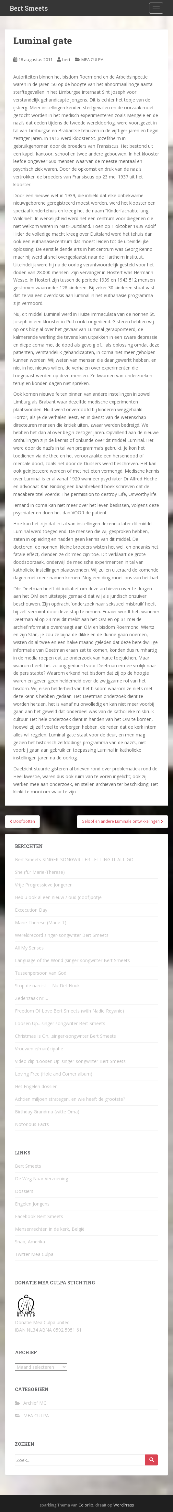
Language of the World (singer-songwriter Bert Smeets (72, 960)
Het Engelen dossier (36, 1086)
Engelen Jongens (32, 1204)
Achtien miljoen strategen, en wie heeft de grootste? (70, 1099)
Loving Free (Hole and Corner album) (53, 1074)
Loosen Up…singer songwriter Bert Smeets (60, 1023)
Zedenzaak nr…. (31, 998)
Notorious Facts (32, 1124)
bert (66, 59)
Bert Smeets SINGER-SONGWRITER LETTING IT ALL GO (74, 859)
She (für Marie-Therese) (40, 872)
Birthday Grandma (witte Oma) (47, 1112)
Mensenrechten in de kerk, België (50, 1229)
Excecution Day (31, 910)
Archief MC (34, 1403)
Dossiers (24, 1191)
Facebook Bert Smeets (39, 1216)
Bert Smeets (29, 8)
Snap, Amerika (30, 1242)
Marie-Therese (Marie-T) (40, 922)
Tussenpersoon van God (40, 973)
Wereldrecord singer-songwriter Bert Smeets (62, 935)
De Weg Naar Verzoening (41, 1178)
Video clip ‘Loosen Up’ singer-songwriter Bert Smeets (70, 1061)
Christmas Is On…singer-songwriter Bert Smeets (65, 1036)
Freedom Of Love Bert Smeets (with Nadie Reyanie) (69, 1011)
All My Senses (29, 948)
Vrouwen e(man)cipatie (39, 1049)
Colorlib (85, 1505)
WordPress (123, 1505)
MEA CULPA (92, 59)
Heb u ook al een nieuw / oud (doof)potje (58, 897)
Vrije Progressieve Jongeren (44, 885)
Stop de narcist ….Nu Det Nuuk (47, 985)
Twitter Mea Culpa (34, 1254)
